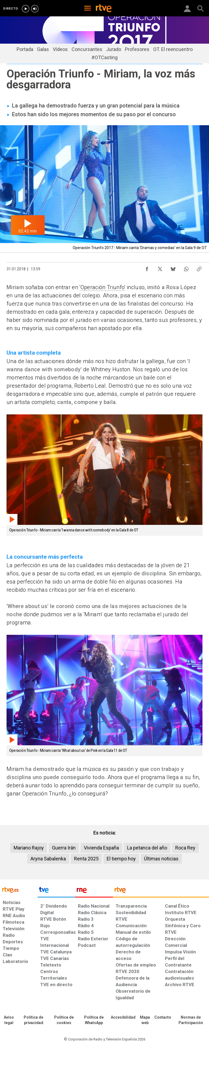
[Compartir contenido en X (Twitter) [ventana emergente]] (160, 267)
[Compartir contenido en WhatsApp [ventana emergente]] (186, 267)
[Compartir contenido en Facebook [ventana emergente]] (146, 267)
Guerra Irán (64, 848)
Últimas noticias (161, 858)
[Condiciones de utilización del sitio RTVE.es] (8, 1020)
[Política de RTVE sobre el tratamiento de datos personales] (33, 1020)
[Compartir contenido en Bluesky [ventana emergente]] (173, 267)
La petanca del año (147, 848)
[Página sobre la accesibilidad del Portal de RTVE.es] (123, 1017)
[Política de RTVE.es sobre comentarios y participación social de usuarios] (191, 1020)
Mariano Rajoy (29, 848)
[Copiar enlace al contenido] (199, 267)
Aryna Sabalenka (48, 858)
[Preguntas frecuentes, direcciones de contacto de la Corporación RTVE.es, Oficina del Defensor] (162, 1017)
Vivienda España (101, 848)
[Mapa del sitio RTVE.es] (145, 1020)
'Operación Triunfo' (102, 287)
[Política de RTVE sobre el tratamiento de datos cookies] (64, 1020)
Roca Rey (185, 848)
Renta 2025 (86, 858)
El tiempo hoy (121, 858)
